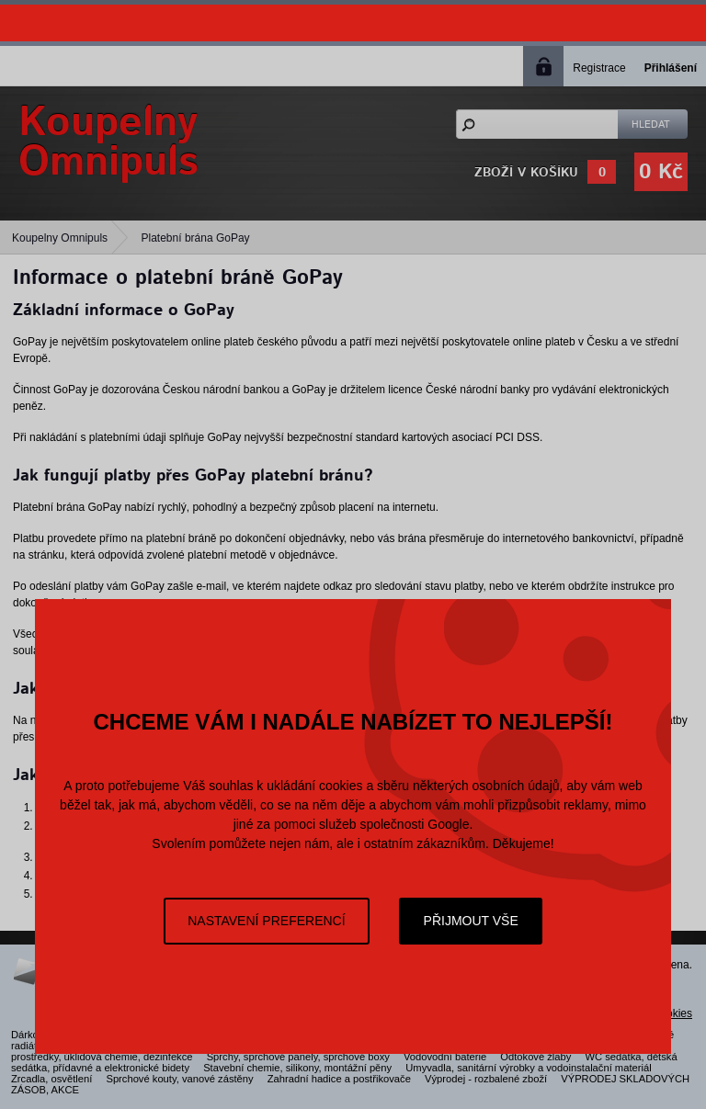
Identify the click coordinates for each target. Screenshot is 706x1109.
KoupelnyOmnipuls (108, 142)
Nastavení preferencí (266, 920)
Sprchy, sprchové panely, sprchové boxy (298, 1056)
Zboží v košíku (526, 172)
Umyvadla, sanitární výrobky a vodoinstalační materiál (528, 1067)
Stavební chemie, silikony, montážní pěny (297, 1067)
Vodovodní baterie (445, 1056)
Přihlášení (670, 68)
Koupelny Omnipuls (60, 238)
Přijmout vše (471, 920)
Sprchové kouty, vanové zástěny (179, 1078)
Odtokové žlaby (535, 1056)
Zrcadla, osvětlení (51, 1078)
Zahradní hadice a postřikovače (339, 1078)
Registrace (599, 68)
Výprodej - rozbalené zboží (486, 1078)
